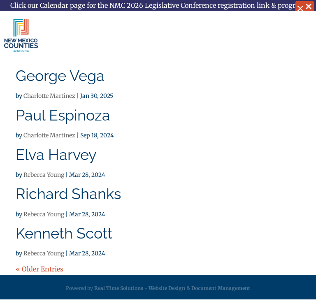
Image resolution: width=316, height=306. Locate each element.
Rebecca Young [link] (43, 174)
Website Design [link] (167, 288)
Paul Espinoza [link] (63, 115)
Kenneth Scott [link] (64, 233)
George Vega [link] (60, 75)
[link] (21, 35)
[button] (301, 36)
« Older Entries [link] (39, 269)
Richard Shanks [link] (68, 193)
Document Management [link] (220, 288)
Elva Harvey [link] (56, 154)
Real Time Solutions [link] (118, 288)
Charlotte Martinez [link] (49, 96)
